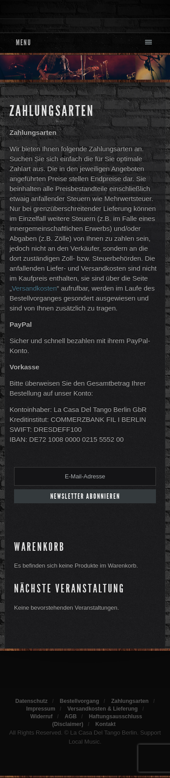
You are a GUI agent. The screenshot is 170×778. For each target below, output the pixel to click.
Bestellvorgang (79, 701)
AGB (71, 716)
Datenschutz (31, 701)
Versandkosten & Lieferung (103, 709)
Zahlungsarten (52, 110)
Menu (23, 42)
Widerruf (41, 716)
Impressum (40, 709)
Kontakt (105, 724)
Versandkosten (34, 288)
